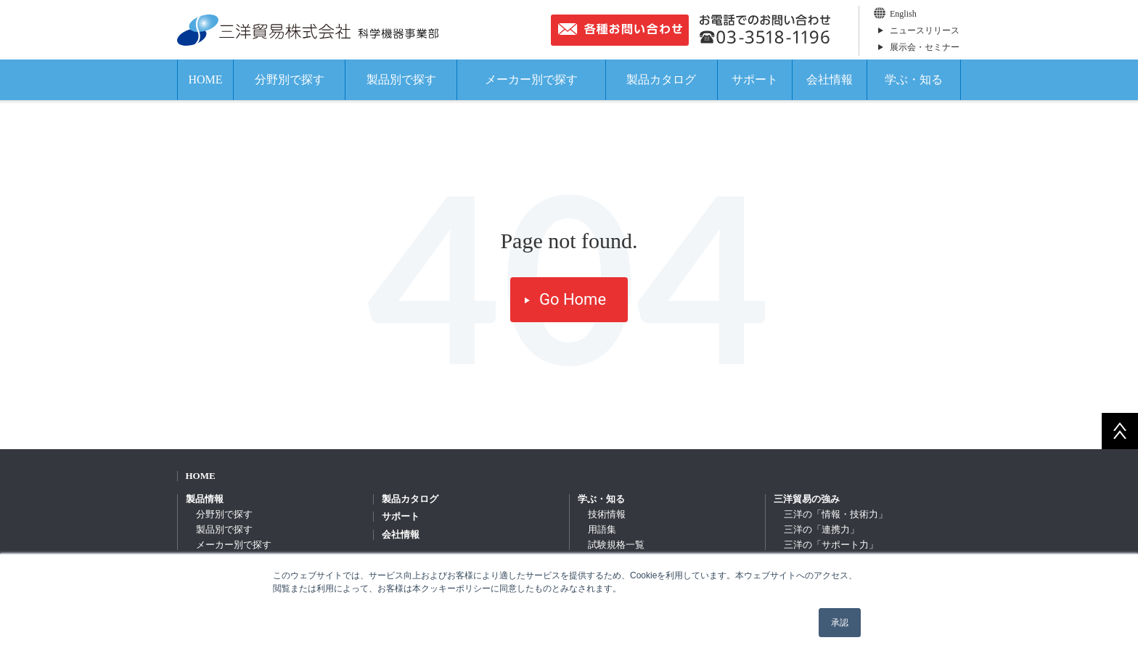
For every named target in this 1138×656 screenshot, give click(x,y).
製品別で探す (401, 79)
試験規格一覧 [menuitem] (616, 544)
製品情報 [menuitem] (205, 498)
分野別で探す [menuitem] (224, 514)
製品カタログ (661, 79)
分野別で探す (289, 79)
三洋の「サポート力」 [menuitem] (831, 544)
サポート (755, 79)
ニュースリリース (924, 30)
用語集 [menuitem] (602, 529)
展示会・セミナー (924, 47)
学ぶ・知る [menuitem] (601, 498)
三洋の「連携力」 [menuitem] (821, 529)
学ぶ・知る (914, 79)
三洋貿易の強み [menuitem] (807, 498)
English (903, 14)
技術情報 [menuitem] (607, 514)
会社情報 (829, 79)
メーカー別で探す (531, 79)
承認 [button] (839, 623)
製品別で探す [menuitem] (224, 529)
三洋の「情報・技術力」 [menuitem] (836, 514)
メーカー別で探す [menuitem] (233, 544)
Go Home (572, 299)
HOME (205, 79)
